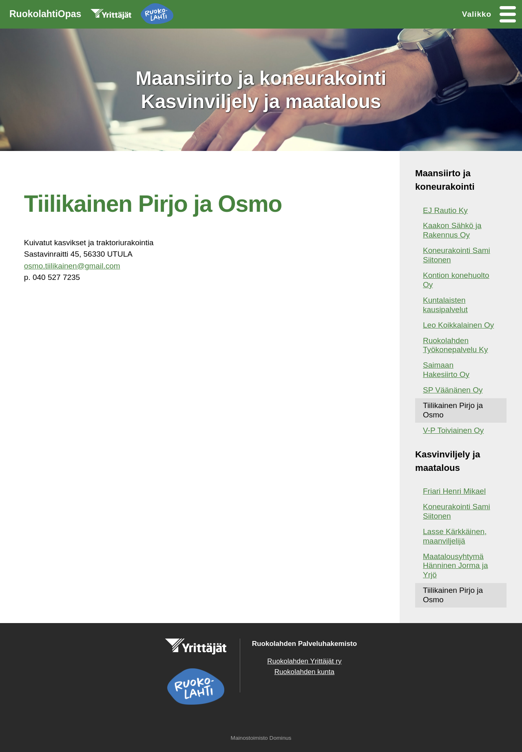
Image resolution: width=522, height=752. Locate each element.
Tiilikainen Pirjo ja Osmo (453, 410)
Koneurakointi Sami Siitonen (456, 255)
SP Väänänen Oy (452, 390)
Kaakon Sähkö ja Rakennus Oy (452, 230)
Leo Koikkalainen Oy (458, 325)
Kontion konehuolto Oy (456, 280)
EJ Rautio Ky (445, 210)
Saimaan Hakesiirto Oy (446, 370)
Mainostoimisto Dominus (261, 738)
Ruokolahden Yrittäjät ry (304, 661)
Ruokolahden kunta (304, 672)
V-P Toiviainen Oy (453, 430)
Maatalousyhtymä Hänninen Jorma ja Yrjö (455, 565)
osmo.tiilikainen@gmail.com (72, 266)
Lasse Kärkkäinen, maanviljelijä (455, 536)
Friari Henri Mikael (454, 491)
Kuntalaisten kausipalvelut (445, 305)
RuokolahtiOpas (91, 15)
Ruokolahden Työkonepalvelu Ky (455, 345)
